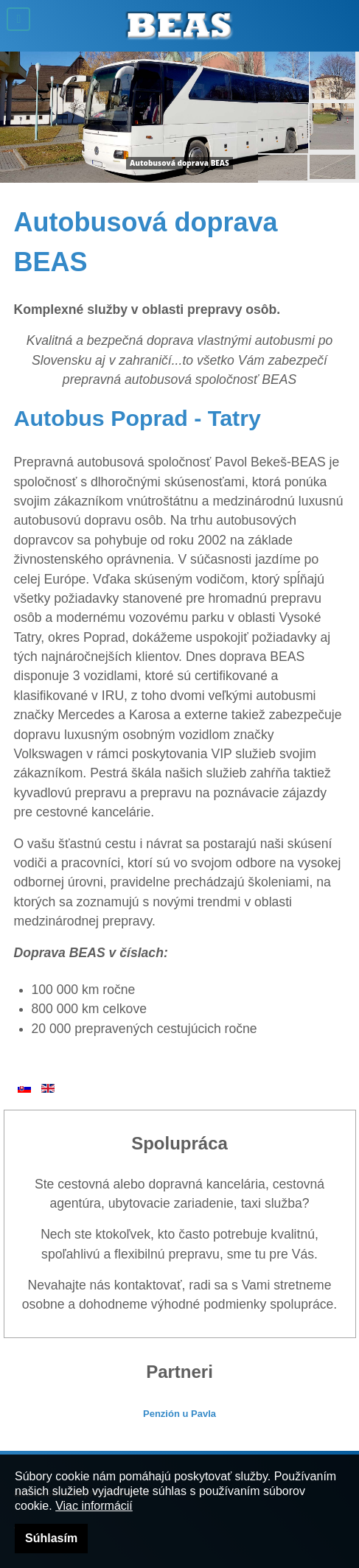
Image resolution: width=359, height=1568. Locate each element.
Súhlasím (51, 1538)
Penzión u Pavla (179, 1413)
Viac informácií (94, 1505)
